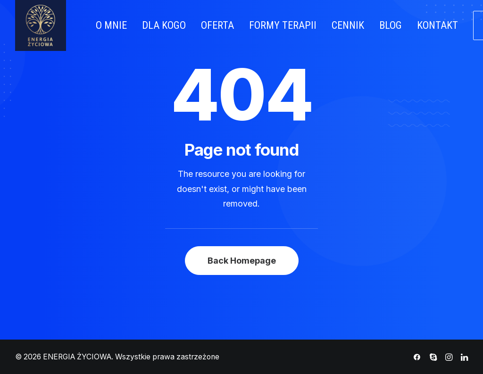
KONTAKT (437, 25)
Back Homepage (242, 261)
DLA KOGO (164, 25)
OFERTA (217, 25)
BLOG (390, 25)
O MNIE (111, 25)
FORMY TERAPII (282, 25)
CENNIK (348, 25)
